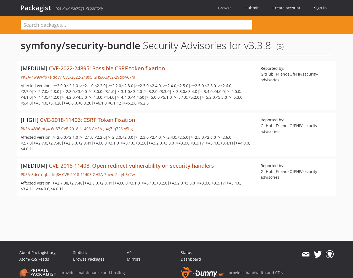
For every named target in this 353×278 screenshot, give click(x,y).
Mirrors (134, 259)
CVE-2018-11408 (77, 174)
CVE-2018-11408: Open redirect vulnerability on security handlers (131, 165)
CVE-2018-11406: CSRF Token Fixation (87, 120)
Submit (252, 7)
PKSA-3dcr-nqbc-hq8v (41, 174)
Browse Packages (89, 259)
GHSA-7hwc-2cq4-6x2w (114, 174)
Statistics (81, 252)
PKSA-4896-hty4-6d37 (40, 128)
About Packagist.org (37, 252)
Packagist (35, 7)
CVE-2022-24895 (77, 77)
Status (186, 252)
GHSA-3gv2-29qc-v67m (114, 77)
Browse (225, 7)
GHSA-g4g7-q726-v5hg (112, 128)
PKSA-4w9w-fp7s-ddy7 (41, 77)
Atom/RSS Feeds (34, 259)
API (130, 252)
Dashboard (191, 259)
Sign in (320, 7)
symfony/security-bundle (80, 45)
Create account (286, 7)
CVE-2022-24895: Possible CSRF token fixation (107, 68)
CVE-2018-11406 (76, 128)
